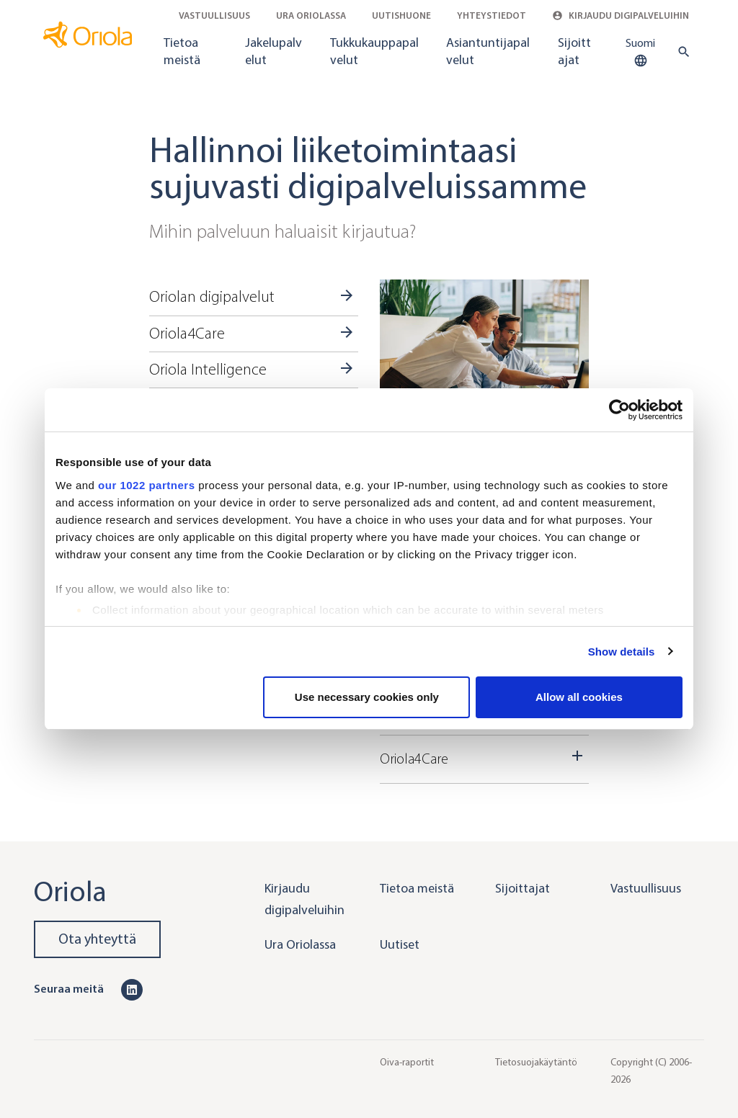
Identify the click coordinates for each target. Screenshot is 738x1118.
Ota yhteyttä (97, 939)
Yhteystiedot (491, 15)
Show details (621, 651)
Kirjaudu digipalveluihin (620, 15)
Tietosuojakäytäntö (536, 1062)
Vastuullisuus (214, 15)
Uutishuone (401, 15)
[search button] (681, 52)
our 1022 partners (146, 485)
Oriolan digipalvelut (212, 296)
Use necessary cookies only (367, 697)
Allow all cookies (579, 697)
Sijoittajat (574, 51)
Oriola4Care (187, 333)
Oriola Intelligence (208, 369)
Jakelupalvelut (273, 51)
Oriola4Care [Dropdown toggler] (484, 757)
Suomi (640, 52)
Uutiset (399, 944)
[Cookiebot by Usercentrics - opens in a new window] (619, 410)
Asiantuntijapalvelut (488, 51)
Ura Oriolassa (311, 15)
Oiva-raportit (407, 1062)
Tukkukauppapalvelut (374, 51)
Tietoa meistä (182, 51)
